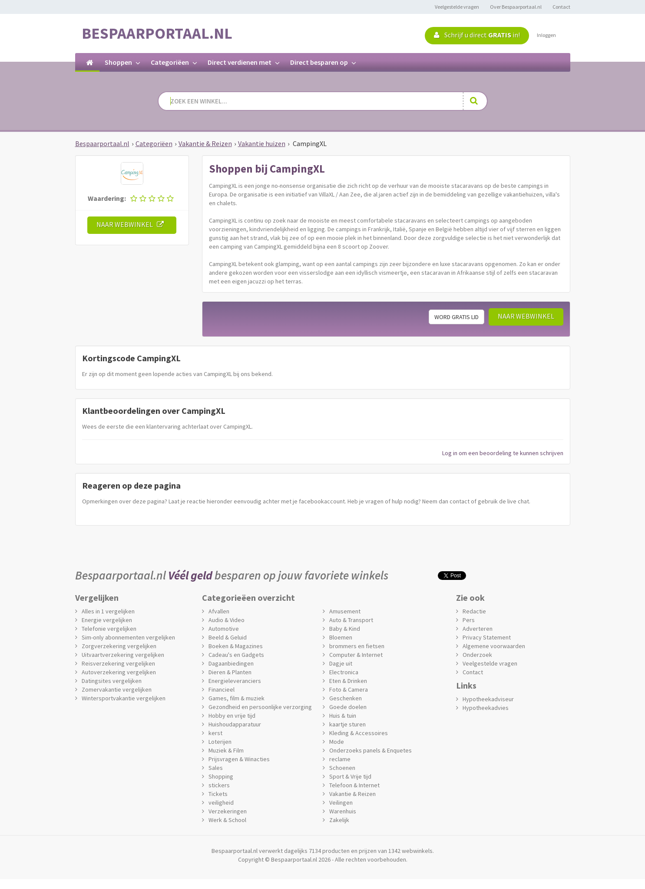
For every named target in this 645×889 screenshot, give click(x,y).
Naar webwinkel (131, 224)
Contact (561, 6)
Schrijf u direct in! (477, 34)
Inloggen (546, 35)
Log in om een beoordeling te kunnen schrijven (502, 453)
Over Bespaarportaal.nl (516, 6)
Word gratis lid (456, 317)
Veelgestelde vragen (457, 6)
